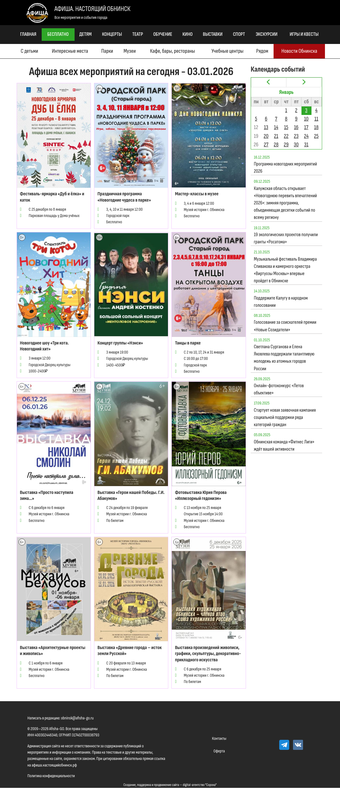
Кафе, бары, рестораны (172, 51)
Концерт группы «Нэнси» (120, 343)
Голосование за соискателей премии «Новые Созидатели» (285, 326)
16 (296, 127)
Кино (187, 34)
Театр (137, 34)
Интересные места (70, 51)
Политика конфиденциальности (51, 775)
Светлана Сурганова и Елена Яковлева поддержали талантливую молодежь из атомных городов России (284, 358)
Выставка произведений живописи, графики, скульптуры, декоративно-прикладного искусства (208, 654)
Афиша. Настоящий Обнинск (92, 9)
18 (316, 127)
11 (316, 119)
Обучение (162, 34)
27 (266, 144)
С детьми (29, 51)
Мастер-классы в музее (196, 194)
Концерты (112, 34)
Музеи (129, 51)
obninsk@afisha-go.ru (77, 718)
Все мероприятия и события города (81, 17)
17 (306, 127)
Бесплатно (58, 34)
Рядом (262, 51)
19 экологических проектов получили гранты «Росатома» (286, 238)
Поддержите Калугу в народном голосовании (281, 301)
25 (316, 136)
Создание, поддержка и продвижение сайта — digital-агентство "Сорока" (170, 785)
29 (286, 144)
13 (266, 127)
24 (306, 136)
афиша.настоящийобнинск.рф (54, 765)
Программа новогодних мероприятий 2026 (285, 167)
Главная (28, 34)
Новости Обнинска (299, 51)
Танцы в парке (188, 343)
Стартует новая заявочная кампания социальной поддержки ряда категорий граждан (285, 417)
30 (296, 144)
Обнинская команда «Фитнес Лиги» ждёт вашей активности (284, 445)
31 (306, 144)
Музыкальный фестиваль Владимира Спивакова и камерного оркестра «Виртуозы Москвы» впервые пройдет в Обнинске (285, 270)
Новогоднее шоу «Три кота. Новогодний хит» (44, 346)
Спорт (239, 34)
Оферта (219, 751)
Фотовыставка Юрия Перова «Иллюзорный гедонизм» (201, 495)
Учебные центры (227, 51)
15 (286, 127)
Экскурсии (266, 34)
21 (276, 136)
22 (286, 136)
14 (276, 127)
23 (296, 136)
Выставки (213, 34)
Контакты (219, 738)
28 (276, 144)
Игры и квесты (304, 34)
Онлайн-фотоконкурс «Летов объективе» (279, 389)
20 (266, 136)
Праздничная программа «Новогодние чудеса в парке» (124, 197)
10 (306, 119)
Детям (85, 34)
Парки (107, 51)
